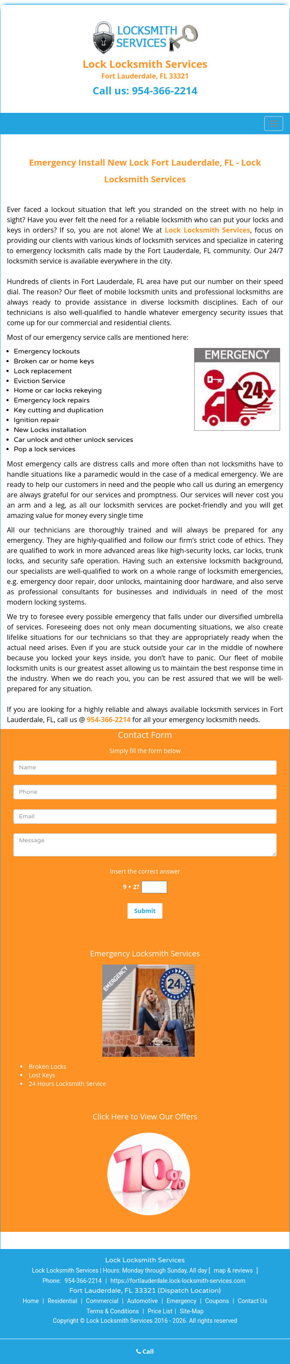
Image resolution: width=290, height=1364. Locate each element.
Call (145, 1351)
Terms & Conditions (112, 1311)
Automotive (142, 1300)
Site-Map (192, 1311)
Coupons (217, 1300)
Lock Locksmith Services (207, 230)
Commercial (102, 1300)
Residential (62, 1300)
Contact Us (252, 1300)
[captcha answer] (154, 887)
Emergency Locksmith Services (145, 953)
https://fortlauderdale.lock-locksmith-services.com (177, 1280)
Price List (160, 1311)
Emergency (181, 1300)
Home (31, 1300)
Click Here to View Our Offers (145, 1116)
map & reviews (234, 1270)
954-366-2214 (165, 90)
